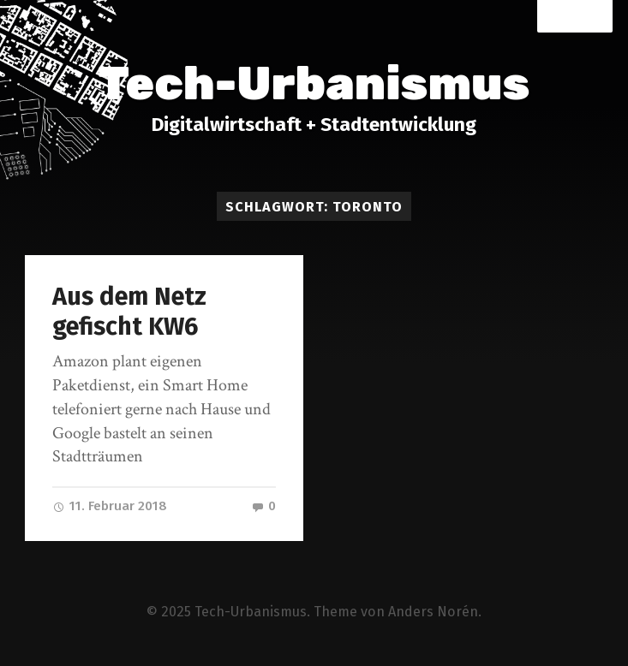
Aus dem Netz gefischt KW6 (129, 312)
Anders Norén (433, 612)
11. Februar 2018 (109, 506)
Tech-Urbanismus (314, 84)
